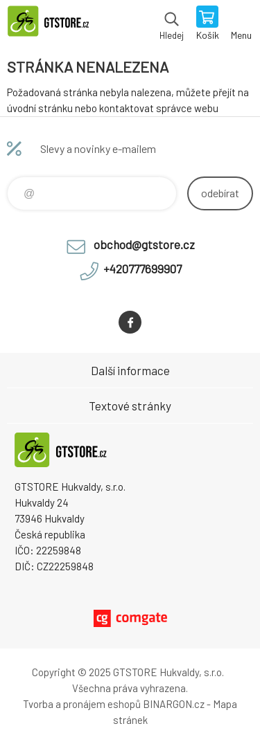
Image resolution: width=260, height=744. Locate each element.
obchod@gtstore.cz (144, 244)
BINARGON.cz (174, 704)
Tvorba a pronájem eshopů (82, 704)
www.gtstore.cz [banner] (54, 24)
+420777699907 (142, 268)
